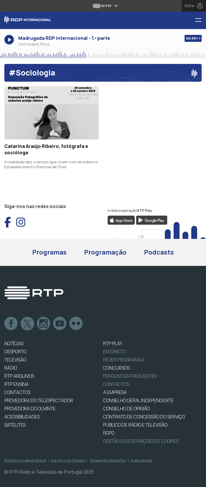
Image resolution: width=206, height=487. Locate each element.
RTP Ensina (16, 384)
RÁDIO (10, 368)
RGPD (109, 433)
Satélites (14, 425)
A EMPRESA (115, 392)
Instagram (44, 324)
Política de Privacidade (25, 461)
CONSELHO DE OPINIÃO (126, 408)
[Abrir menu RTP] (103, 6)
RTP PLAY (112, 343)
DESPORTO (15, 351)
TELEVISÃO (15, 360)
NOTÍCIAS (13, 343)
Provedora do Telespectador (38, 400)
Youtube (60, 324)
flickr (76, 324)
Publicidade (141, 461)
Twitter (27, 324)
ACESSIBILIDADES (22, 416)
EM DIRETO (114, 351)
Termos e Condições (108, 461)
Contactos (116, 384)
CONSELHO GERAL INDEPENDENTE (138, 400)
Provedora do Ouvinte (30, 408)
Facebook (11, 324)
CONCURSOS (116, 368)
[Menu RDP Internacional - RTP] (200, 20)
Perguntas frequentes (130, 376)
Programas (49, 252)
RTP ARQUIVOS (19, 376)
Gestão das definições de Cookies (141, 441)
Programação (105, 252)
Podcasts (159, 252)
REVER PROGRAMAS (123, 360)
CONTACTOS (17, 392)
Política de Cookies (68, 461)
